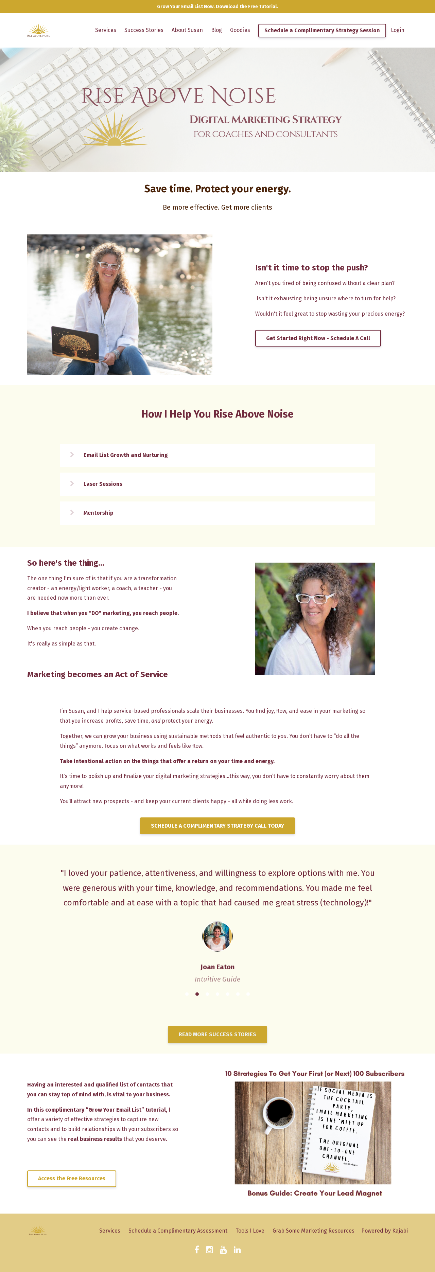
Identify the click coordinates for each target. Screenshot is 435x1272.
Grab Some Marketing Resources (313, 1230)
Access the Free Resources (71, 1178)
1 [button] (187, 994)
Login (397, 30)
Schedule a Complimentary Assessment (177, 1230)
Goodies (240, 30)
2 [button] (197, 994)
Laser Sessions (103, 484)
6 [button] (238, 994)
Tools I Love (250, 1230)
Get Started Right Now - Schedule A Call (318, 338)
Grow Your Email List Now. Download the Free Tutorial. (217, 7)
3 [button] (207, 994)
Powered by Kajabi (384, 1230)
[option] (217, 919)
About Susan (187, 30)
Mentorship (99, 513)
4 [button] (217, 994)
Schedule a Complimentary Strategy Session (322, 30)
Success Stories (143, 30)
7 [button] (248, 994)
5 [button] (227, 994)
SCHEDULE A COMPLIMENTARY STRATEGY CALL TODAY (217, 826)
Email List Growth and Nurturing (126, 455)
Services (105, 30)
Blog (216, 30)
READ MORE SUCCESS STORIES (217, 1034)
